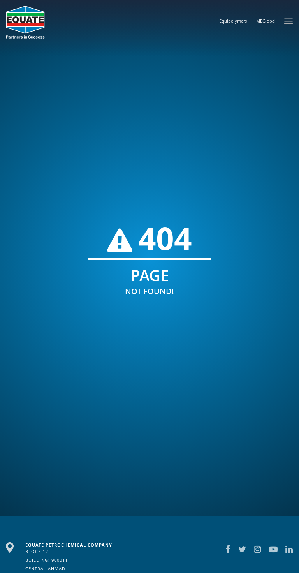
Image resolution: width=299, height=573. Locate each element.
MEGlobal (266, 21)
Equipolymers (233, 21)
